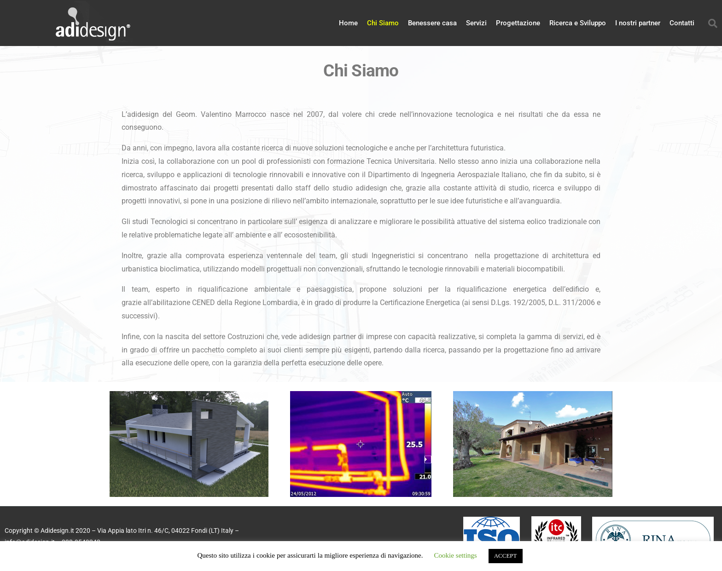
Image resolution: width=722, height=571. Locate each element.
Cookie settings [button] (455, 555)
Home (348, 23)
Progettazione (518, 23)
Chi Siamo (383, 23)
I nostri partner (637, 23)
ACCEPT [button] (505, 555)
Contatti (682, 23)
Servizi (476, 23)
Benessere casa (432, 23)
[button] (713, 23)
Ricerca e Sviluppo (577, 23)
